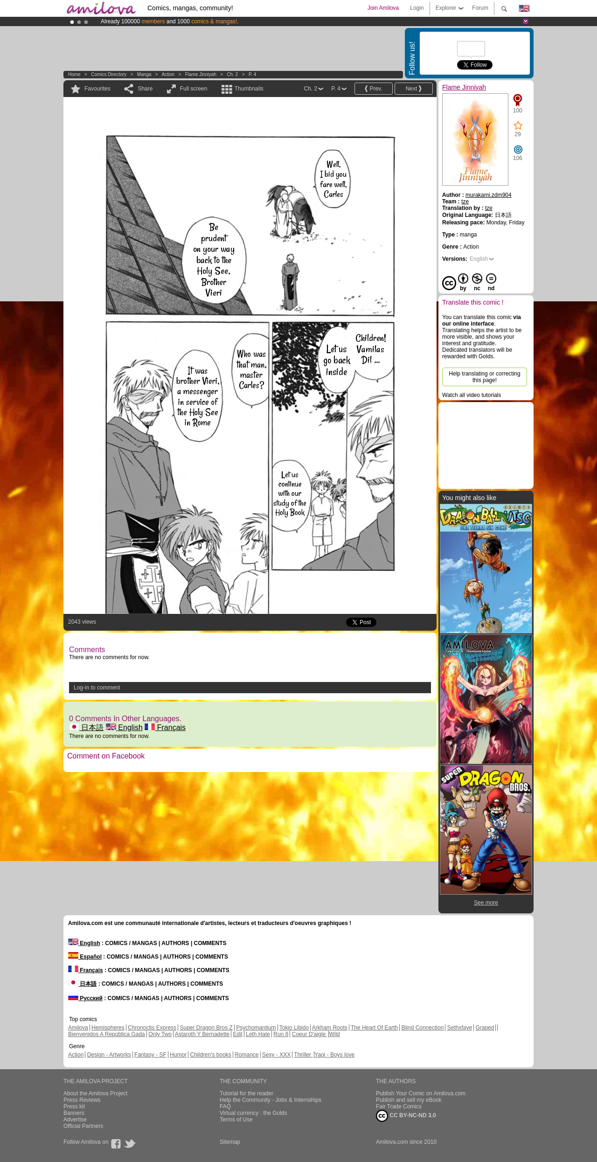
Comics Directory (108, 74)
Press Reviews (81, 1100)
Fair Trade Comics (399, 1106)
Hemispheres (108, 1027)
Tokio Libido (294, 1027)
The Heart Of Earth (374, 1027)
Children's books (210, 1054)
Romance (246, 1054)
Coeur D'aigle (309, 1034)
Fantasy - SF (150, 1054)
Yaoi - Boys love (334, 1054)
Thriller (303, 1054)
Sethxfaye (459, 1027)
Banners (73, 1113)
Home (74, 74)
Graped (484, 1027)
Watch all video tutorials (471, 395)
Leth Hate (258, 1034)
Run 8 (280, 1034)
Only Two (160, 1034)
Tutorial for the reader (246, 1093)
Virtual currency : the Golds (253, 1113)
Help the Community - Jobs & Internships (270, 1100)
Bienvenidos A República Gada (106, 1034)
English (124, 727)
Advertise (75, 1119)
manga (144, 74)
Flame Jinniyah (200, 74)
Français (165, 727)
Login (416, 8)
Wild (334, 1034)
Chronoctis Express (152, 1027)
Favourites (97, 88)
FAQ (225, 1106)
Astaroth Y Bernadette (202, 1034)
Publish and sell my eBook (409, 1100)
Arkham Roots (329, 1027)
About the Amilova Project (95, 1093)
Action (167, 74)
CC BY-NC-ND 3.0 (406, 1116)
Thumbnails (249, 88)
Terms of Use (236, 1119)
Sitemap (230, 1142)
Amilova (78, 1027)
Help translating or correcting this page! (484, 376)
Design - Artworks (109, 1054)
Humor (178, 1054)
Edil (238, 1034)
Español (85, 956)
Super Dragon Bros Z (206, 1027)
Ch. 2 (232, 74)
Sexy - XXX (276, 1054)
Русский (85, 998)
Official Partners (83, 1126)
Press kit (74, 1106)
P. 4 (253, 74)
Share (145, 88)
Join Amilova (383, 8)
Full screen (194, 88)
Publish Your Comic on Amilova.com (420, 1093)
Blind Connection (423, 1027)
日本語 (86, 727)
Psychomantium (256, 1027)
